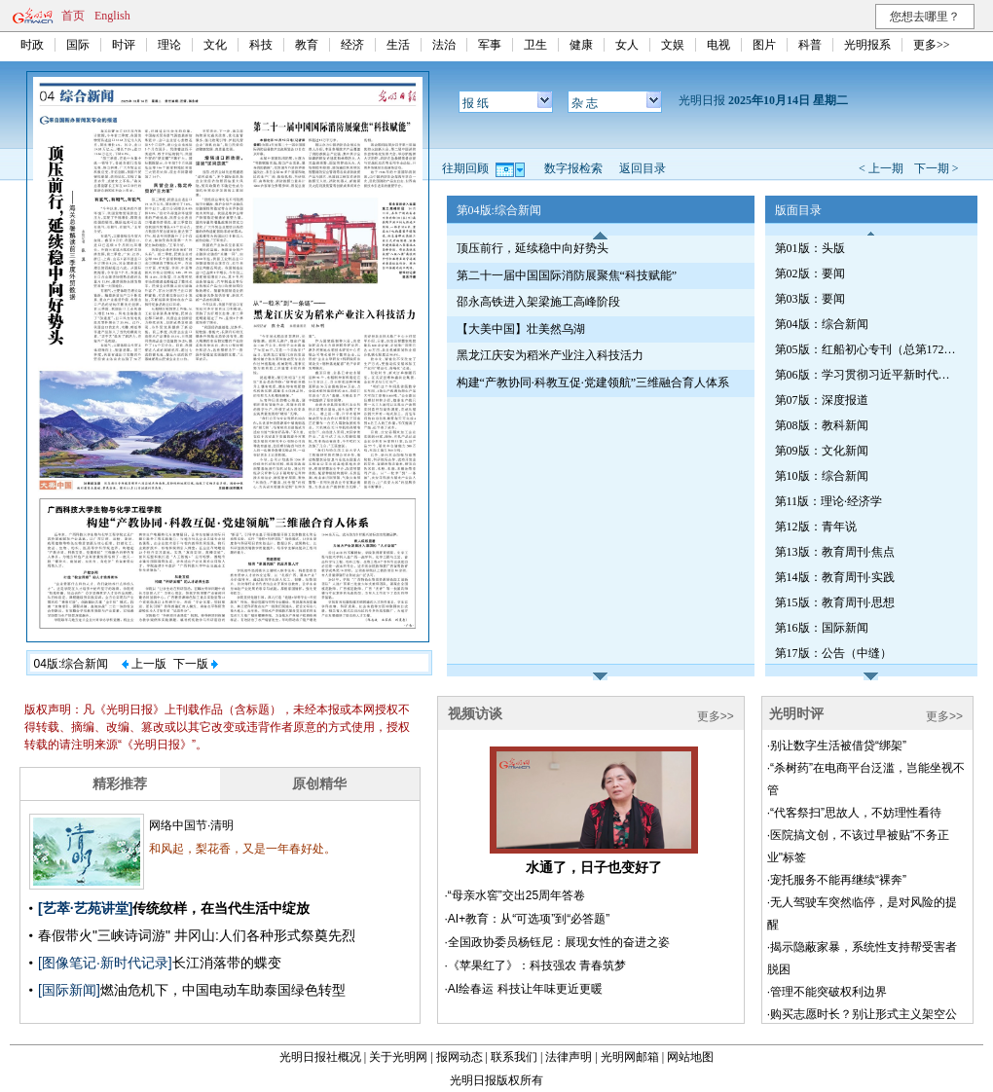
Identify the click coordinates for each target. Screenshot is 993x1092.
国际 (78, 45)
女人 (627, 45)
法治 (444, 45)
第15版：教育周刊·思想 (835, 602)
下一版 (195, 664)
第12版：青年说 (816, 526)
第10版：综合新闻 (821, 476)
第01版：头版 (810, 248)
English (112, 15)
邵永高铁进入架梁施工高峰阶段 (538, 302)
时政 (32, 45)
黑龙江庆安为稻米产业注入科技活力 (550, 355)
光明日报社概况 (320, 1057)
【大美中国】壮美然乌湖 (521, 329)
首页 (73, 15)
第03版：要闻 (810, 299)
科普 (810, 45)
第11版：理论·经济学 (829, 501)
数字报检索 (573, 168)
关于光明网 (398, 1057)
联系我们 (514, 1057)
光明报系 (867, 45)
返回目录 (642, 168)
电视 (718, 45)
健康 (581, 45)
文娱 (672, 45)
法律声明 (568, 1057)
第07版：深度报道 (821, 400)
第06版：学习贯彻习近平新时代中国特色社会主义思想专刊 (867, 375)
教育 (306, 45)
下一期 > (936, 168)
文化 (215, 45)
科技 (261, 45)
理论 (169, 45)
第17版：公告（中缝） (833, 653)
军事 (489, 45)
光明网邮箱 (630, 1057)
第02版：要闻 (810, 273)
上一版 (144, 664)
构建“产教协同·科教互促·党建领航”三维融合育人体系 (593, 382)
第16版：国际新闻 (821, 628)
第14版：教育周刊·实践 (835, 577)
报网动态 (459, 1057)
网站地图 (690, 1057)
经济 (352, 45)
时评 (123, 45)
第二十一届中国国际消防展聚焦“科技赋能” (567, 275)
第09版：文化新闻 (821, 450)
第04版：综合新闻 (821, 324)
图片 (764, 45)
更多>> (931, 45)
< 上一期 (881, 168)
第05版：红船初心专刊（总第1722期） (867, 349)
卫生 (535, 45)
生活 (398, 45)
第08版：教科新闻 (821, 425)
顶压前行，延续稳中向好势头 (532, 248)
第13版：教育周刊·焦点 (835, 552)
